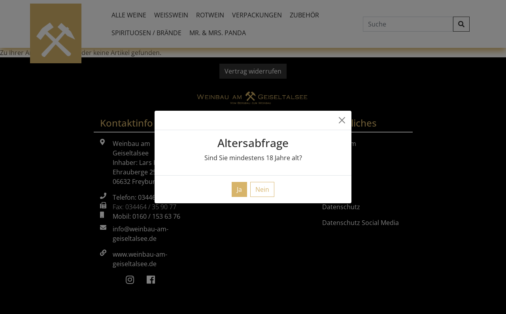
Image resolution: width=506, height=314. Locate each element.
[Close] (342, 120)
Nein (262, 189)
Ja (239, 189)
